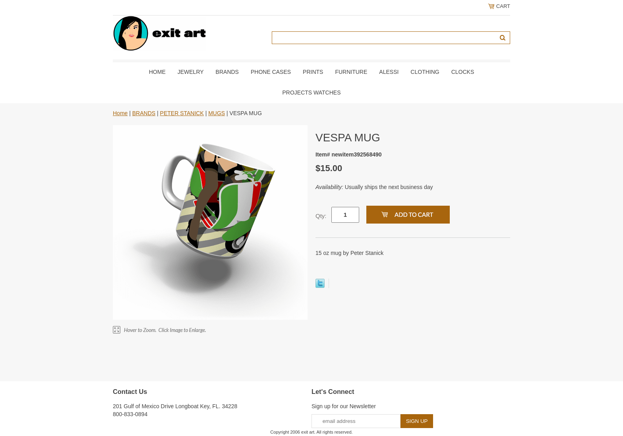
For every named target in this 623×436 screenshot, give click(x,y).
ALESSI (389, 72)
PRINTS (313, 72)
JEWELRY (191, 72)
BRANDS (227, 72)
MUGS (216, 113)
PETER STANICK (182, 113)
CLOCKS (462, 72)
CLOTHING (424, 72)
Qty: (321, 215)
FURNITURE (351, 72)
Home (157, 72)
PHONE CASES (271, 72)
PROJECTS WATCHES (311, 92)
